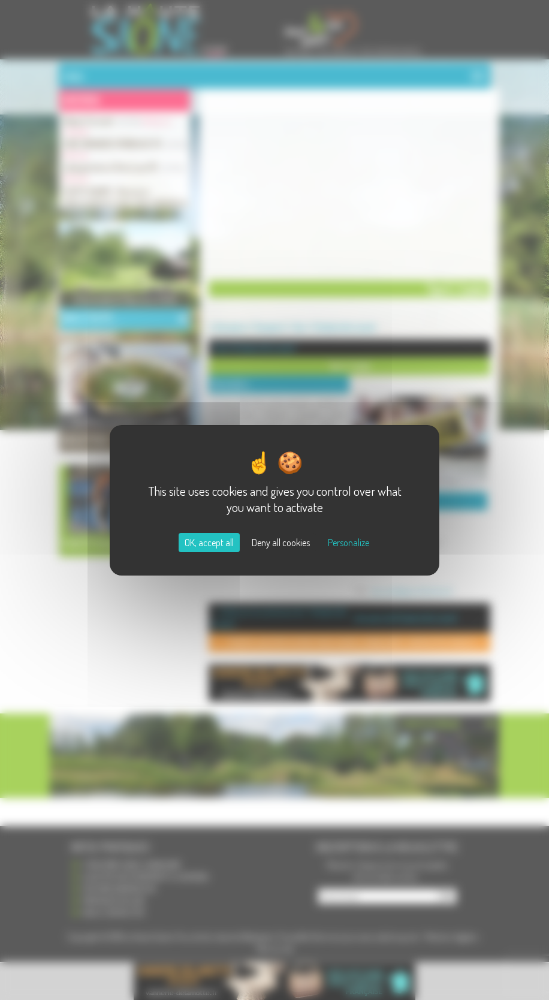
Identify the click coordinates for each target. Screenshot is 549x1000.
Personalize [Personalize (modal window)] (348, 543)
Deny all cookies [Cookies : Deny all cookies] (281, 543)
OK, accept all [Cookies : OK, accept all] (209, 543)
